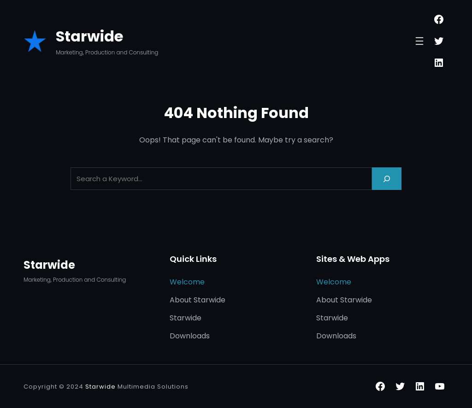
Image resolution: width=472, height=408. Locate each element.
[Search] (386, 178)
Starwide (89, 36)
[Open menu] (419, 41)
